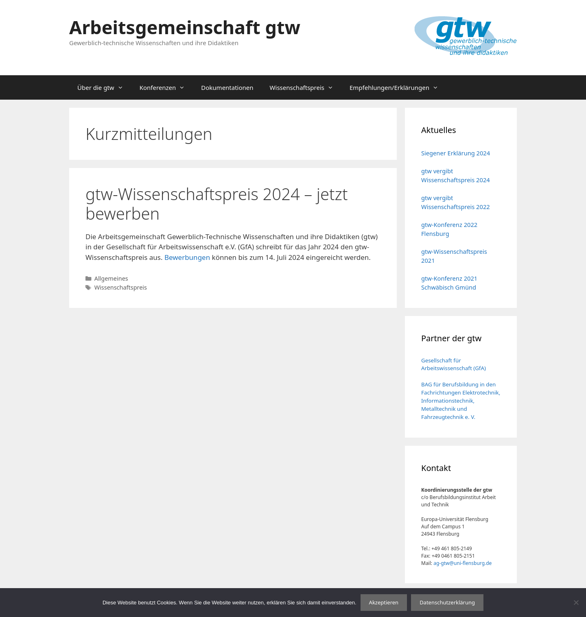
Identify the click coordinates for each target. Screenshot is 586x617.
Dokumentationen (227, 87)
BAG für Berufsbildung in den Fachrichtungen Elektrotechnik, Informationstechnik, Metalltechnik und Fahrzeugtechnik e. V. (460, 401)
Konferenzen (166, 87)
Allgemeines (111, 278)
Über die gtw (104, 87)
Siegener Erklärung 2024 (455, 153)
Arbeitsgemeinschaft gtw (184, 27)
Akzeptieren (384, 602)
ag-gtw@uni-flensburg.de (462, 563)
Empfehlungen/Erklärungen (398, 87)
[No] (576, 602)
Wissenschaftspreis (305, 87)
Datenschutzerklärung (447, 602)
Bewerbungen (187, 257)
